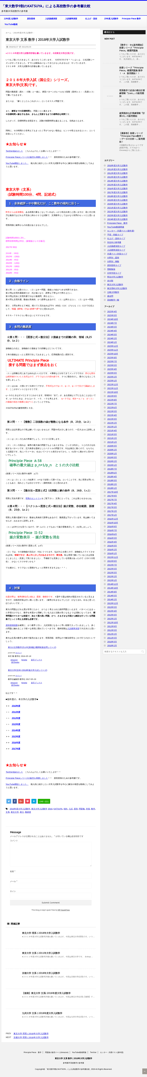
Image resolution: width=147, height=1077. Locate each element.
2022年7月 (112, 403)
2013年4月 (112, 611)
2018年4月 (112, 476)
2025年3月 (112, 315)
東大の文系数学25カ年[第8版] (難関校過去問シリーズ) (32, 647)
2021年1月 (112, 442)
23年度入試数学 (111, 18)
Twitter (93, 1052)
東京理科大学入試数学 (117, 288)
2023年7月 (112, 361)
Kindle (24, 660)
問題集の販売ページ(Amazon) (56, 1052)
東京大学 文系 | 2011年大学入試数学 (41, 953)
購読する (109, 32)
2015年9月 (112, 561)
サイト (13, 891)
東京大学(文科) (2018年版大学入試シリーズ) (27, 670)
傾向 (66, 809)
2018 (50, 809)
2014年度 (16, 730)
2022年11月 (112, 388)
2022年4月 (112, 415)
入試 (71, 809)
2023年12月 (112, 346)
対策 (88, 809)
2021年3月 (112, 434)
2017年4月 (112, 503)
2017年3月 (112, 507)
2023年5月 (112, 365)
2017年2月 (112, 511)
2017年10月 (112, 492)
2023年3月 (112, 373)
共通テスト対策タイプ (117, 254)
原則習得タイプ (114, 265)
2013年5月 (112, 607)
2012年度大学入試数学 (117, 173)
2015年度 (16, 736)
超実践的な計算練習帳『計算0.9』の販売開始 (132, 114)
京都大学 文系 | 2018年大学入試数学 (41, 973)
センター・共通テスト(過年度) (120, 231)
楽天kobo (15, 662)
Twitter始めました (14, 151)
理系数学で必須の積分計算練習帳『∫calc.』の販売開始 (132, 93)
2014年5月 (112, 595)
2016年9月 (112, 526)
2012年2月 (112, 634)
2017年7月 (112, 499)
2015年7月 (112, 565)
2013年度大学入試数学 (117, 177)
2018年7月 (112, 469)
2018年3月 (112, 480)
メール (13, 881)
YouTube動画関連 (115, 227)
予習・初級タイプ (115, 234)
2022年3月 (112, 419)
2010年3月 (112, 641)
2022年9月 (112, 396)
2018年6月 (112, 473)
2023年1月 (112, 380)
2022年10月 (112, 392)
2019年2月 (112, 461)
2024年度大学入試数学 (117, 219)
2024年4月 (112, 330)
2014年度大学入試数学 (117, 181)
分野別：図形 (113, 257)
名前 (12, 871)
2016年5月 (112, 538)
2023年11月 (112, 350)
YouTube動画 (11, 24)
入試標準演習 (71, 18)
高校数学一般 (113, 300)
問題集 (82, 809)
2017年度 (16, 748)
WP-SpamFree (64, 910)
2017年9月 (112, 496)
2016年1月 (112, 553)
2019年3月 (112, 457)
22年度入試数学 (11, 18)
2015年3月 (112, 572)
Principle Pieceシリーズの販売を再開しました (27, 157)
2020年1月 (112, 453)
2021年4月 (112, 430)
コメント (14, 840)
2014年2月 (112, 599)
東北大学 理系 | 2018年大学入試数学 (41, 933)
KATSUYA (57, 809)
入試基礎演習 (51, 18)
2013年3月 (112, 615)
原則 (76, 809)
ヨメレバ (18, 653)
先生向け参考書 (114, 242)
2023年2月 (112, 377)
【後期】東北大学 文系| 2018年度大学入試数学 (46, 993)
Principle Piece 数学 (131, 18)
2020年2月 (112, 449)
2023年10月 (112, 354)
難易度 (28, 812)
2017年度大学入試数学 (117, 192)
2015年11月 (112, 557)
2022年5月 (112, 411)
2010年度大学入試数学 (117, 165)
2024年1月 (112, 342)
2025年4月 (112, 311)
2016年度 (16, 742)
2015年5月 (112, 569)
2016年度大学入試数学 (117, 188)
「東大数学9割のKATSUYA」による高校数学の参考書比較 (45, 6)
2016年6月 (112, 534)
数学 (93, 809)
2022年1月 (112, 426)
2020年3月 (112, 446)
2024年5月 (112, 327)
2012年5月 (112, 630)
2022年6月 (112, 407)
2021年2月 (112, 438)
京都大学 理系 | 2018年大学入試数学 (31, 1037)
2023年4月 (112, 369)
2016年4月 (112, 542)
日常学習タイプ (114, 273)
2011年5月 (112, 638)
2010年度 (16, 706)
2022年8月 (112, 400)
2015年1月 (112, 580)
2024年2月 (112, 338)
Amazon (14, 660)
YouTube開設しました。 (17, 163)
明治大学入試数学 (115, 277)
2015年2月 (112, 576)
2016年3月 (112, 545)
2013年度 (16, 724)
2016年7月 (112, 530)
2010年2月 (112, 645)
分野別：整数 (113, 261)
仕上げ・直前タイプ (116, 238)
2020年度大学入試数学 (117, 204)
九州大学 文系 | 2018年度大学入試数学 (42, 1013)
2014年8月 (112, 592)
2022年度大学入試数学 (117, 211)
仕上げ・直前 (91, 18)
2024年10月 (112, 319)
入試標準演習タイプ (116, 250)
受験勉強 (111, 269)
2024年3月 (112, 334)
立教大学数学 (113, 292)
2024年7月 (112, 323)
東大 (22, 812)
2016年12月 (112, 519)
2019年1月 (112, 465)
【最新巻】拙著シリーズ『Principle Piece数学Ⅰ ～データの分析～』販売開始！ (132, 137)
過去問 (110, 296)
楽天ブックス (36, 660)
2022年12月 (112, 384)
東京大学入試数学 (39, 809)
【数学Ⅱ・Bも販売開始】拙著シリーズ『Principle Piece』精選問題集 (131, 48)
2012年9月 (112, 626)
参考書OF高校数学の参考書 (73, 1063)
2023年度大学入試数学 (117, 215)
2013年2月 (112, 618)
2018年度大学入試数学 (20, 809)
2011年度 (16, 712)
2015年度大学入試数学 (117, 184)
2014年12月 (112, 584)
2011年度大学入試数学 (117, 169)
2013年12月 (112, 603)
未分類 (110, 280)
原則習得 (31, 18)
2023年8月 (112, 357)
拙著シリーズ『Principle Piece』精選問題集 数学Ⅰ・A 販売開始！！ (131, 70)
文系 (8, 812)
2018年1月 (112, 488)
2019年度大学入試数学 (117, 200)
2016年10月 (112, 522)
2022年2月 (112, 423)
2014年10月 (112, 588)
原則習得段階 (12, 625)
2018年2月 (112, 484)
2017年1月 (112, 515)
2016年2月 (112, 549)
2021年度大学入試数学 (117, 207)
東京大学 (15, 812)
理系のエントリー (34, 498)
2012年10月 (112, 622)
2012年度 (16, 718)
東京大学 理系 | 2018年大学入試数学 (31, 1033)
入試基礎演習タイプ (116, 246)
